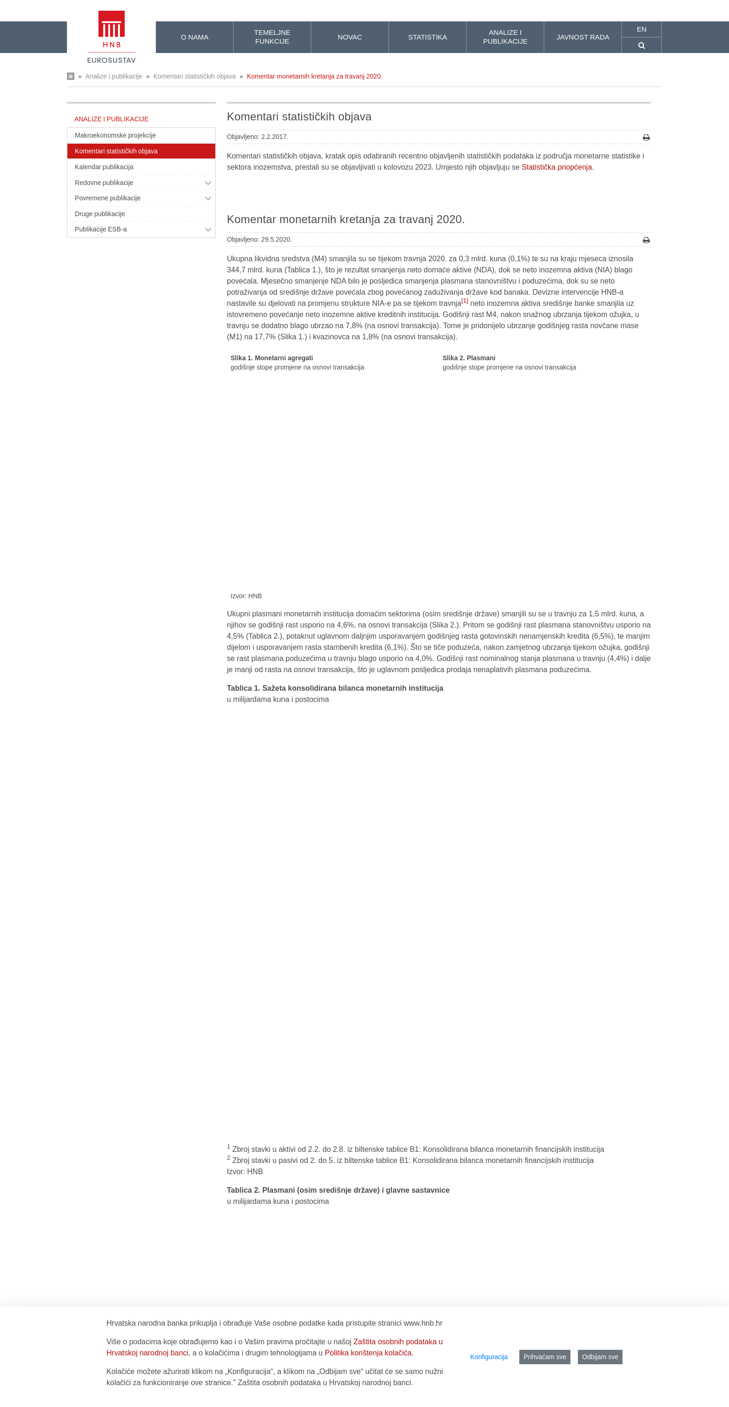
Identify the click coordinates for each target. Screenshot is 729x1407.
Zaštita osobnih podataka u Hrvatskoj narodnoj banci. (325, 1383)
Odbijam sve (600, 1357)
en (642, 29)
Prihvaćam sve (545, 1357)
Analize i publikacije (114, 76)
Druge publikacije (100, 214)
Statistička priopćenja (557, 167)
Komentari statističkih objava (194, 76)
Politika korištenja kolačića (368, 1353)
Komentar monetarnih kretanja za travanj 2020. (315, 76)
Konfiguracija (489, 1357)
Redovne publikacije (104, 182)
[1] (464, 300)
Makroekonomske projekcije (115, 135)
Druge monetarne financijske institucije (290, 1122)
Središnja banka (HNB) (265, 1111)
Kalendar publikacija (104, 167)
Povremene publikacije (108, 198)
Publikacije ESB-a (101, 229)
